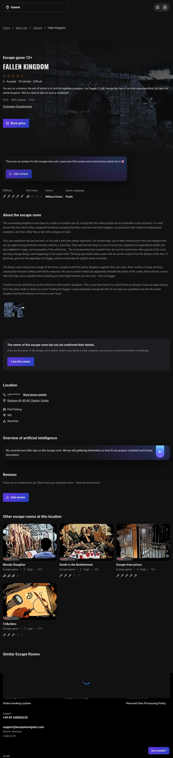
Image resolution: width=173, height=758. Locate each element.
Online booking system (17, 703)
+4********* (13, 394)
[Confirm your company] (20, 361)
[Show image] (14, 310)
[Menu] (161, 7)
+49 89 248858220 (15, 717)
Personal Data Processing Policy (146, 703)
